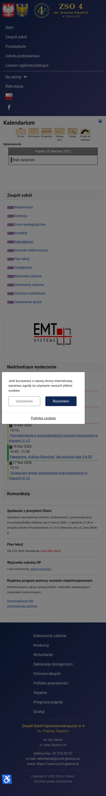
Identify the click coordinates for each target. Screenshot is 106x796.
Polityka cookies (43, 418)
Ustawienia (24, 401)
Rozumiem (61, 401)
